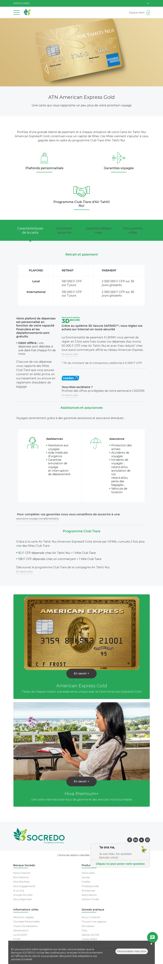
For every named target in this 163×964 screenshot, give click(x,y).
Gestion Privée (90, 899)
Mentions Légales (23, 917)
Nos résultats (21, 881)
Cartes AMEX (89, 939)
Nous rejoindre (22, 899)
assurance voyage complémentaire (37, 518)
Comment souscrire (64, 230)
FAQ (84, 930)
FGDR (16, 939)
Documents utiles (132, 230)
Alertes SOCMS (90, 934)
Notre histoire (21, 872)
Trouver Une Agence (94, 921)
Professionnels (90, 886)
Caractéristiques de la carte (30, 230)
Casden (86, 881)
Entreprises (88, 890)
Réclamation (21, 930)
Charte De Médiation (25, 926)
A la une (18, 890)
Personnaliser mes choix (131, 953)
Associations (89, 894)
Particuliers (88, 872)
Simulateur (88, 926)
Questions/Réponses (99, 230)
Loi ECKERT (20, 934)
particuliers (81, 3)
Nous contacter (91, 917)
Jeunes (86, 877)
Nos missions (21, 877)
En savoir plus (24, 571)
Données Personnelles (26, 921)
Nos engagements (24, 886)
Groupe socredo (23, 894)
